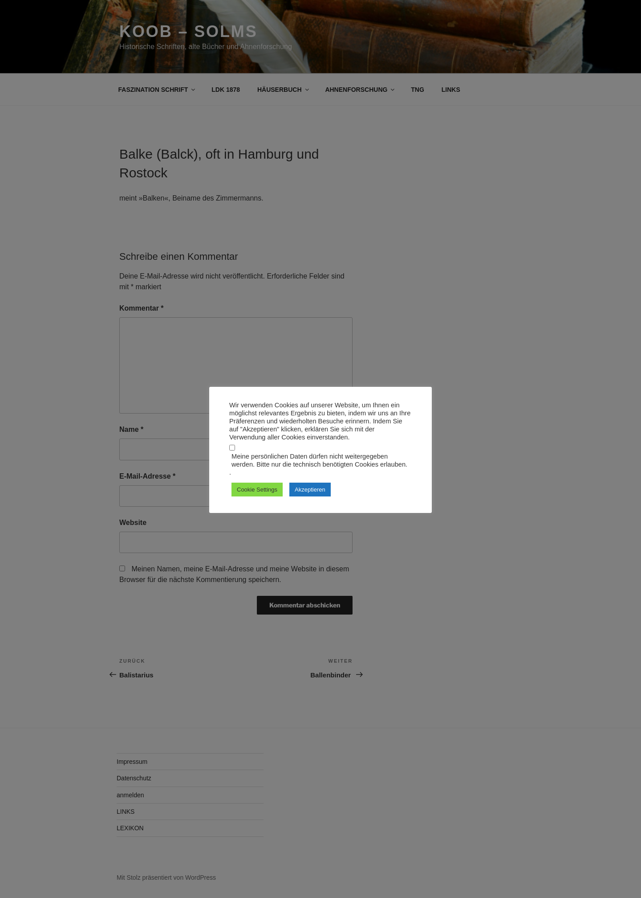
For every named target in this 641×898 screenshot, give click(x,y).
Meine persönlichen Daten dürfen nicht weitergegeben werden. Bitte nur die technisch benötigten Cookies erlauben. (319, 460)
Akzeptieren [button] (310, 489)
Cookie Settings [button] (257, 489)
